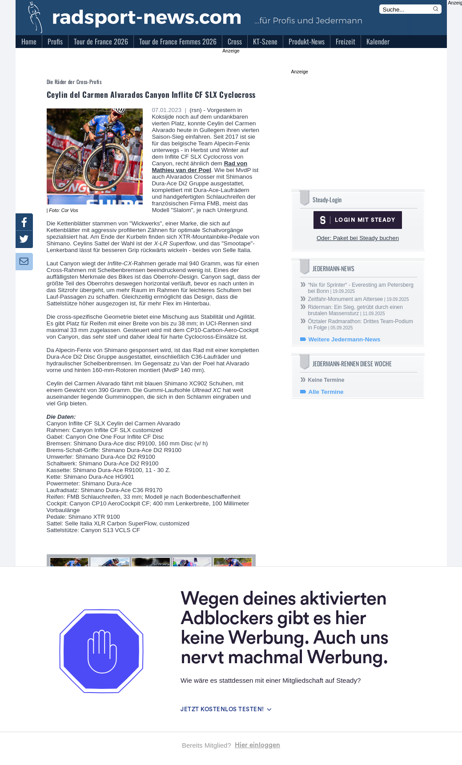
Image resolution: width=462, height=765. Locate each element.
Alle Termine (326, 392)
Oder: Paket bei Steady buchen (358, 238)
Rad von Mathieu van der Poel (199, 166)
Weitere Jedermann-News (345, 339)
